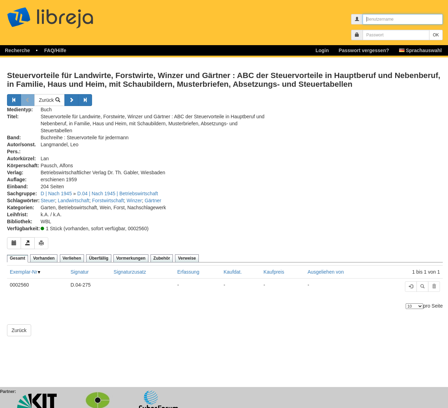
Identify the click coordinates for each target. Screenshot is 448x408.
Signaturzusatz (130, 272)
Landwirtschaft (73, 200)
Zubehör (161, 258)
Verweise (187, 258)
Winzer (134, 200)
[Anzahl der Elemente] (414, 306)
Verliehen (72, 258)
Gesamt (17, 258)
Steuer (48, 200)
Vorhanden (44, 258)
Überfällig (98, 258)
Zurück (49, 100)
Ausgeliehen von (326, 272)
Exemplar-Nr (23, 272)
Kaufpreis (274, 272)
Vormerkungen (131, 258)
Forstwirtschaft (108, 200)
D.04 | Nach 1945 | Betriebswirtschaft (117, 193)
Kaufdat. (233, 272)
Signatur (79, 272)
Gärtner (153, 200)
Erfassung (188, 272)
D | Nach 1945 (56, 193)
